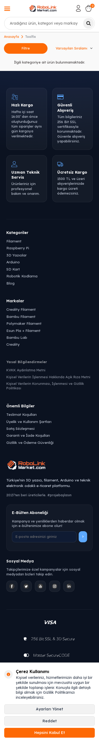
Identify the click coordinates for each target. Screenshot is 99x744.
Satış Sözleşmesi (20, 428)
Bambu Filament (20, 316)
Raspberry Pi (17, 248)
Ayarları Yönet (49, 709)
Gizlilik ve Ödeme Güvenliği (30, 442)
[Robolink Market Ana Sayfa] (49, 466)
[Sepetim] (88, 8)
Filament (13, 241)
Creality (13, 344)
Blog (10, 283)
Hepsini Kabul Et (49, 732)
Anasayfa (11, 37)
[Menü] (7, 9)
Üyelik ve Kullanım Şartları (28, 421)
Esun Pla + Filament (23, 330)
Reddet (50, 721)
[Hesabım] (78, 8)
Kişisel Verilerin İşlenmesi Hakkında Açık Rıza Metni (48, 377)
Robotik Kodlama (21, 276)
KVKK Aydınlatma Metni (25, 370)
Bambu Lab (16, 337)
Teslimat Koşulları (21, 414)
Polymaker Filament (23, 323)
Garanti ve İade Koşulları (28, 435)
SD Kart (13, 269)
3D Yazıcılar (16, 255)
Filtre (25, 48)
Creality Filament (21, 309)
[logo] (43, 8)
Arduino (13, 262)
